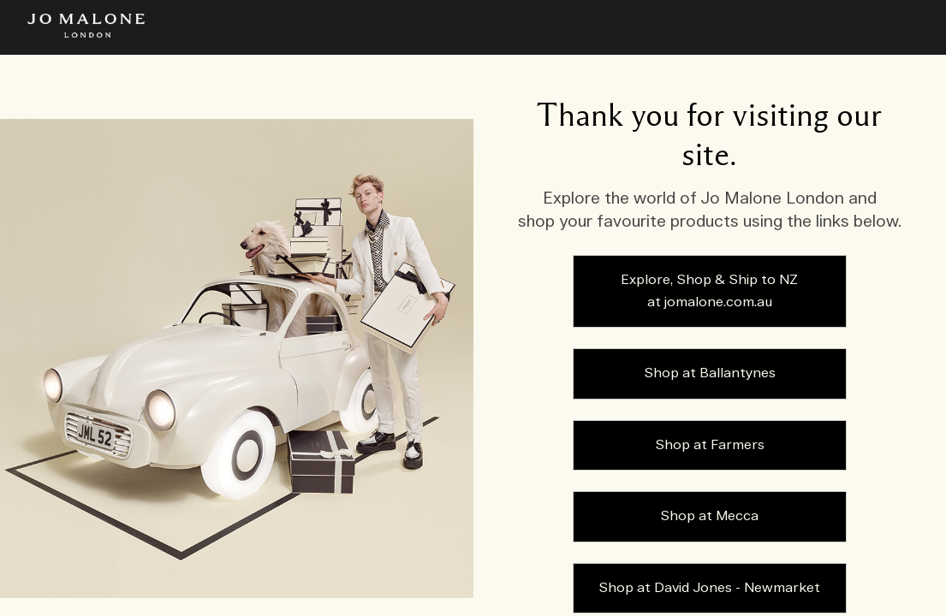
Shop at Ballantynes (710, 373)
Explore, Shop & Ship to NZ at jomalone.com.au (709, 291)
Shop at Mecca (709, 516)
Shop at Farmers (710, 445)
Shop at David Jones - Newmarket (709, 588)
